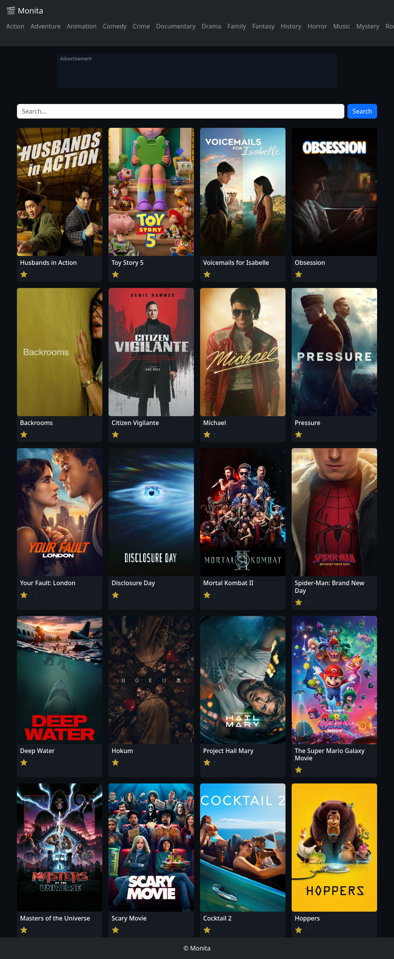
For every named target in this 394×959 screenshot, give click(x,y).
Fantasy (263, 26)
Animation (82, 26)
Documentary (175, 26)
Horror (317, 26)
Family (236, 26)
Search (362, 111)
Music (341, 26)
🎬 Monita (24, 10)
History (290, 26)
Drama (211, 26)
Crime (141, 26)
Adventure (45, 26)
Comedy (115, 26)
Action (15, 26)
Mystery (367, 26)
